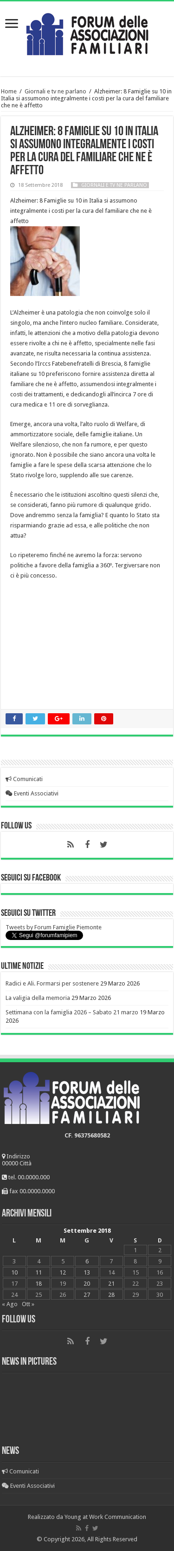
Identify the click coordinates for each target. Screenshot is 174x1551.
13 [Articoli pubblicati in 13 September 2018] (87, 1272)
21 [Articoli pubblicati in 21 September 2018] (111, 1283)
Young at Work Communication (105, 1516)
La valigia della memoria (38, 997)
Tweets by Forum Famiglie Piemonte (54, 927)
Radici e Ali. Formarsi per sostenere (52, 983)
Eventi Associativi (32, 793)
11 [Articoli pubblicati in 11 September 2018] (38, 1272)
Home (9, 91)
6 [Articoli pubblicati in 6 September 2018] (87, 1261)
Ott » (28, 1304)
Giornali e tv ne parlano (55, 91)
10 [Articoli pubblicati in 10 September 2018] (14, 1272)
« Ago (10, 1304)
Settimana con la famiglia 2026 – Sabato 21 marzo (72, 1012)
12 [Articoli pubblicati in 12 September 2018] (62, 1272)
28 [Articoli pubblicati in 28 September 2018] (111, 1294)
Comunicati (24, 779)
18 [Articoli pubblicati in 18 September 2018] (38, 1283)
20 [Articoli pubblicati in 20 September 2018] (87, 1283)
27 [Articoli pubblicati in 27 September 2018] (87, 1294)
